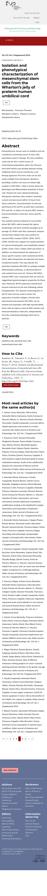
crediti (18, 854)
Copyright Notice (7, 392)
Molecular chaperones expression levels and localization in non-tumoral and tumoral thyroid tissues (23, 602)
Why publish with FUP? (11, 788)
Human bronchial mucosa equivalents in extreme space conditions (22, 724)
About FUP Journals (32, 13)
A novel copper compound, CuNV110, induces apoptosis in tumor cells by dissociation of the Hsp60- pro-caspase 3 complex (23, 695)
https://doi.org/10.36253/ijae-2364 (22, 138)
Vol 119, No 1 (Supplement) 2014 (16, 55)
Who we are (30, 821)
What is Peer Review (33, 788)
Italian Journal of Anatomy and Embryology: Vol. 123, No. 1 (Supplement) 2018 (23, 541)
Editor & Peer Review (10, 830)
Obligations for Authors (11, 809)
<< (4, 739)
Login (37, 22)
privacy (12, 854)
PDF (6, 102)
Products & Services (33, 827)
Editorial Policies (32, 824)
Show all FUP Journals (21, 18)
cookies (5, 854)
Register (36, 18)
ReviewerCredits (32, 800)
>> (32, 739)
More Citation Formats (11, 385)
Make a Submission (10, 770)
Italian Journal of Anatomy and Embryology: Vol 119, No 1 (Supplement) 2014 (23, 702)
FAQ (27, 836)
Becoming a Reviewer (34, 797)
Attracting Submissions (11, 839)
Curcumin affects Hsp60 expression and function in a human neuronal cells (23, 426)
